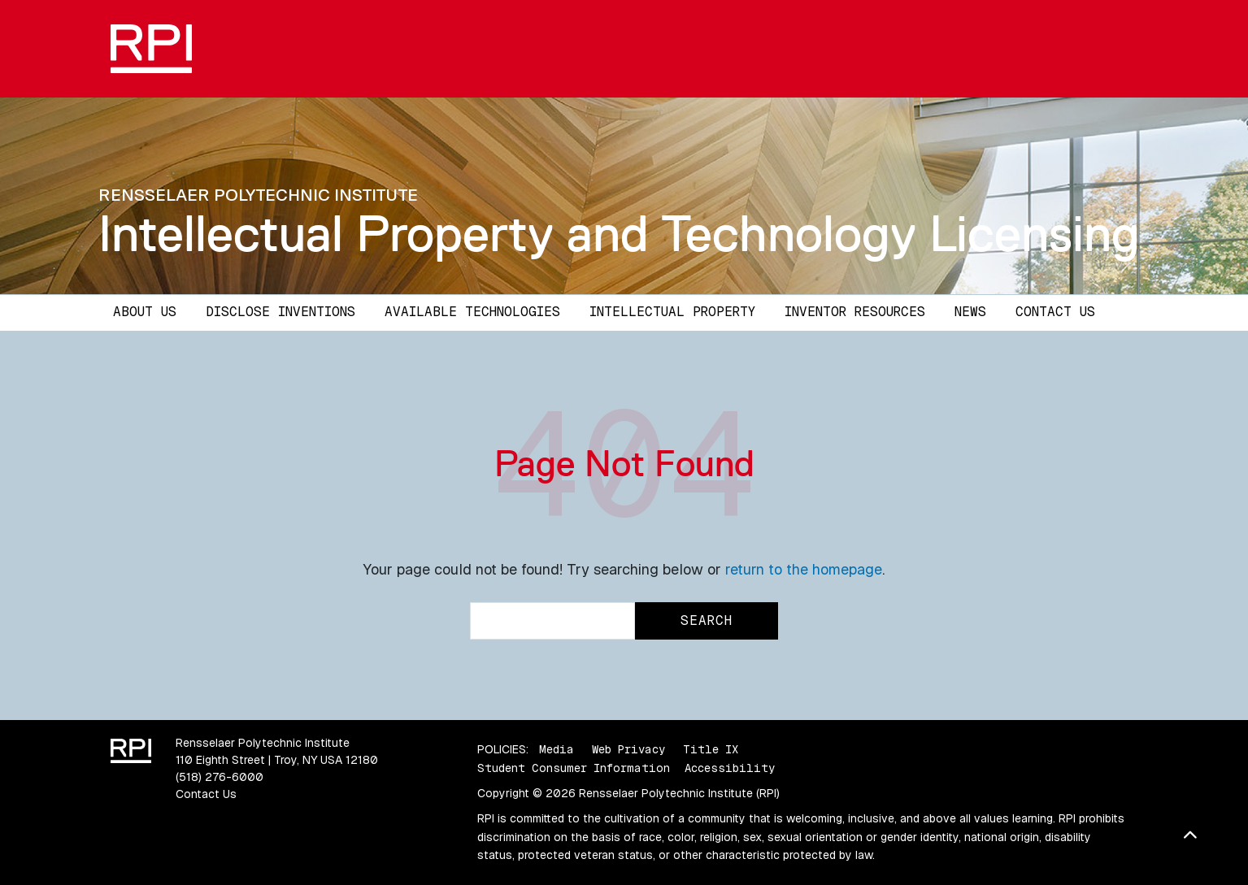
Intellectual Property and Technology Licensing (619, 233)
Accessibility (730, 768)
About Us (144, 311)
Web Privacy (628, 749)
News (970, 311)
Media (556, 749)
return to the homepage (803, 569)
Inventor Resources (855, 311)
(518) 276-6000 (219, 777)
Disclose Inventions (280, 311)
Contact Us (1055, 311)
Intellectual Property (672, 311)
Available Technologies (472, 311)
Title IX (710, 749)
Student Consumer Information (573, 768)
